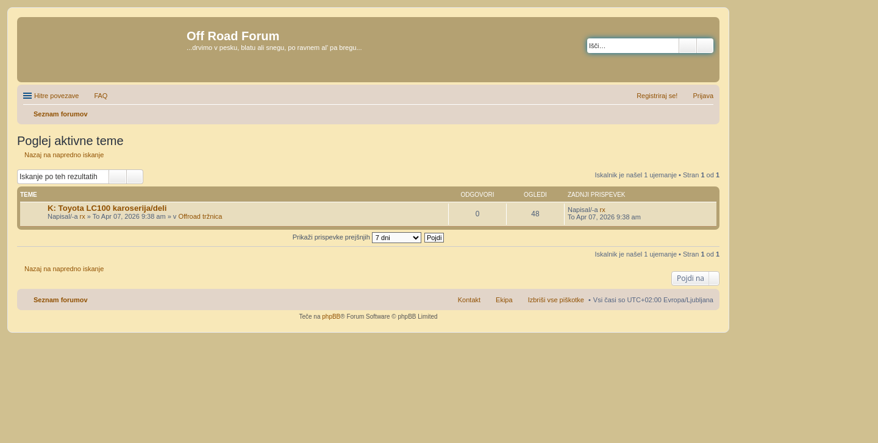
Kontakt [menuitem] (469, 299)
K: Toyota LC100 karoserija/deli (107, 208)
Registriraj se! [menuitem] (657, 95)
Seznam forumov (61, 299)
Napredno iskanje (705, 45)
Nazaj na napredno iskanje (64, 154)
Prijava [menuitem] (703, 95)
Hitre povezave (56, 95)
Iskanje (688, 45)
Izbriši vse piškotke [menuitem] (556, 299)
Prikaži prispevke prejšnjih (357, 237)
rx (82, 216)
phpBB (331, 316)
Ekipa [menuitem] (504, 299)
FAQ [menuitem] (100, 95)
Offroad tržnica (200, 216)
